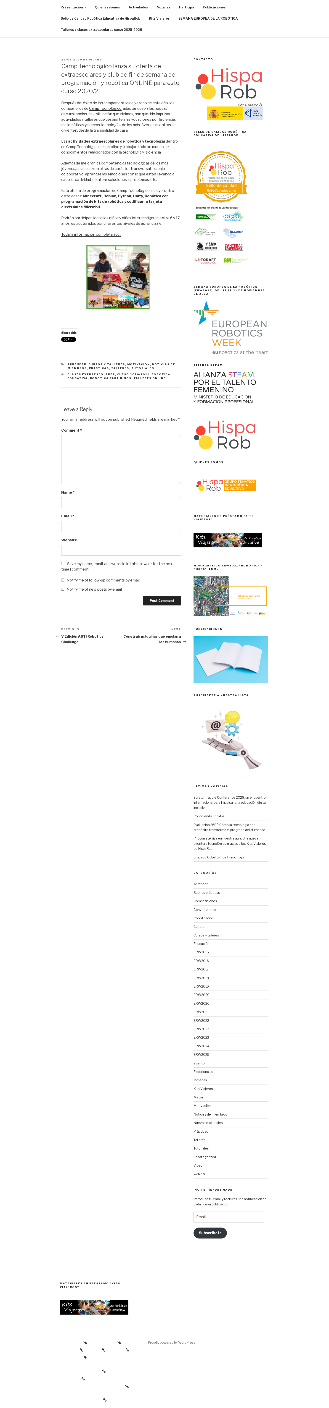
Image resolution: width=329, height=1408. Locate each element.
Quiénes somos (107, 7)
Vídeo (198, 1165)
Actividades (138, 7)
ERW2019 (201, 986)
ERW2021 (201, 1012)
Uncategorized (205, 1157)
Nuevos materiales (208, 1123)
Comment (71, 430)
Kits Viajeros (159, 18)
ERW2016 (201, 961)
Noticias (163, 7)
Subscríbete (210, 1233)
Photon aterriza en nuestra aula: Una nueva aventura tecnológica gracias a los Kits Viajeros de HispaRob (230, 843)
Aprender (77, 364)
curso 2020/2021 (133, 374)
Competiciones (205, 901)
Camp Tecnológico (105, 108)
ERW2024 (201, 1046)
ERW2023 (201, 1037)
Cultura (199, 926)
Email (67, 516)
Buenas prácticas (207, 892)
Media (198, 1097)
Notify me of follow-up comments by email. (103, 580)
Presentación (74, 7)
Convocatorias (205, 910)
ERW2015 (201, 952)
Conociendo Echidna (209, 816)
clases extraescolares (91, 374)
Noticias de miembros (210, 1114)
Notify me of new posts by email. (94, 589)
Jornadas (200, 1080)
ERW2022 (201, 1020)
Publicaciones (214, 7)
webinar (199, 1174)
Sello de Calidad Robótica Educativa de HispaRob (100, 18)
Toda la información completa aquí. (91, 234)
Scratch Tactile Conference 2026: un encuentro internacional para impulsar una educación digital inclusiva (230, 802)
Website (69, 540)
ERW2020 (202, 995)
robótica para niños (111, 378)
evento (199, 1063)
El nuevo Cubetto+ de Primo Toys (219, 857)
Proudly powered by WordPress (172, 1342)
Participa (186, 7)
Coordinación (204, 918)
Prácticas (99, 368)
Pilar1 (95, 59)
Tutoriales (142, 368)
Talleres (120, 368)
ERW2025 (201, 1054)
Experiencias (203, 1072)
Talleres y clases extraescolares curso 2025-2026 (101, 29)
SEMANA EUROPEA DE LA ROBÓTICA (208, 18)
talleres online (150, 378)
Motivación (138, 364)
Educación (201, 944)
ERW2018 (201, 978)
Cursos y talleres (107, 364)
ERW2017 (201, 969)
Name (67, 492)
